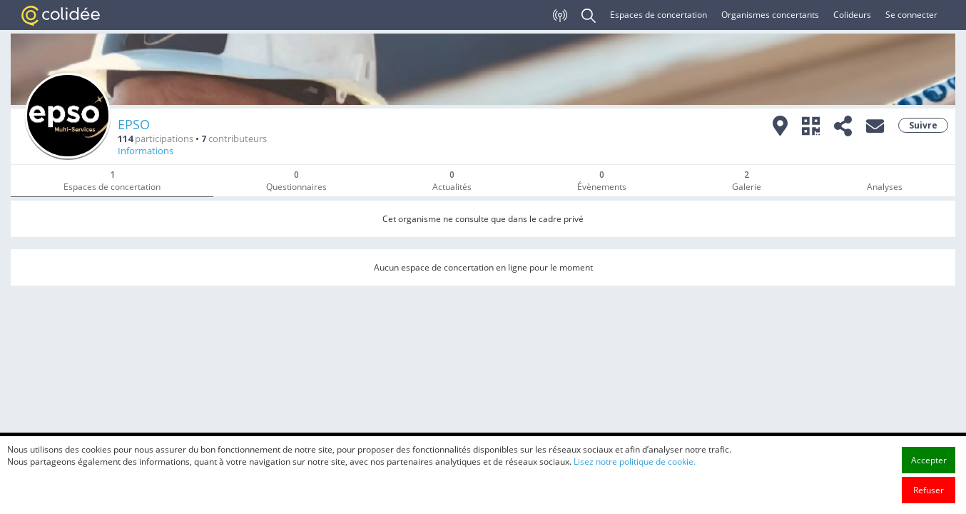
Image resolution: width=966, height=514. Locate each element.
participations (155, 139)
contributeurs (234, 139)
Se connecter (911, 15)
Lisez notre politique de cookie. (635, 484)
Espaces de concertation (658, 15)
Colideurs (852, 15)
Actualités (452, 180)
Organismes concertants (770, 15)
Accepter (929, 483)
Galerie (746, 180)
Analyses (885, 187)
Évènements (601, 180)
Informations (145, 151)
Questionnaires (296, 180)
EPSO (134, 124)
